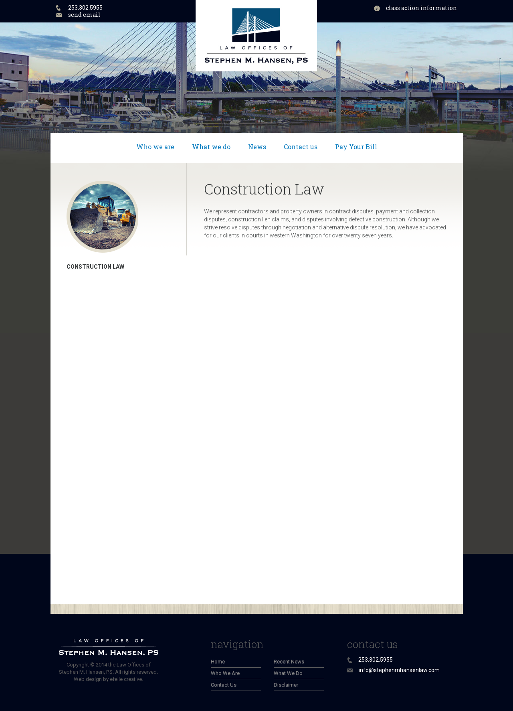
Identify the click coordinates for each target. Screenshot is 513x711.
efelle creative (126, 679)
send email (84, 14)
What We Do (288, 673)
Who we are (155, 146)
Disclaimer (286, 685)
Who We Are (225, 673)
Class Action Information (421, 8)
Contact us (300, 146)
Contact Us (223, 685)
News (257, 146)
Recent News (289, 661)
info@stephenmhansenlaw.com (399, 670)
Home (218, 661)
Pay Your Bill (356, 146)
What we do (211, 146)
